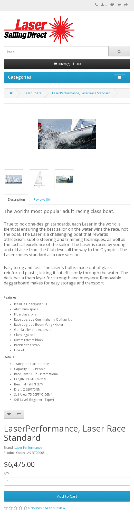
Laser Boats (32, 93)
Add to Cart (67, 496)
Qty (6, 473)
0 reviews (35, 508)
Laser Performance (28, 447)
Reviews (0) (42, 199)
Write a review (54, 508)
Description (16, 199)
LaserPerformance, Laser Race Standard (81, 93)
